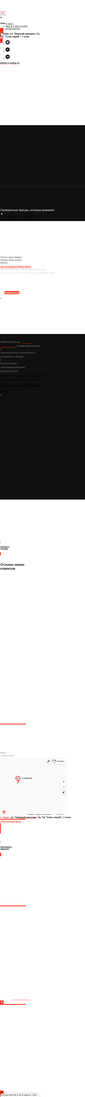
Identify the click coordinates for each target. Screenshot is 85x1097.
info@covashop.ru (9, 63)
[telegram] (8, 58)
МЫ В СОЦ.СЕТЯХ (17, 26)
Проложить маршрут (10, 839)
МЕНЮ (2, 23)
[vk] (8, 51)
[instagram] (8, 44)
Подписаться (12, 292)
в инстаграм (21, 998)
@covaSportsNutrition (15, 266)
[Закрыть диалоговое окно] (2, 13)
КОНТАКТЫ (13, 29)
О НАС (9, 24)
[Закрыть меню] (1, 17)
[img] (0, 25)
